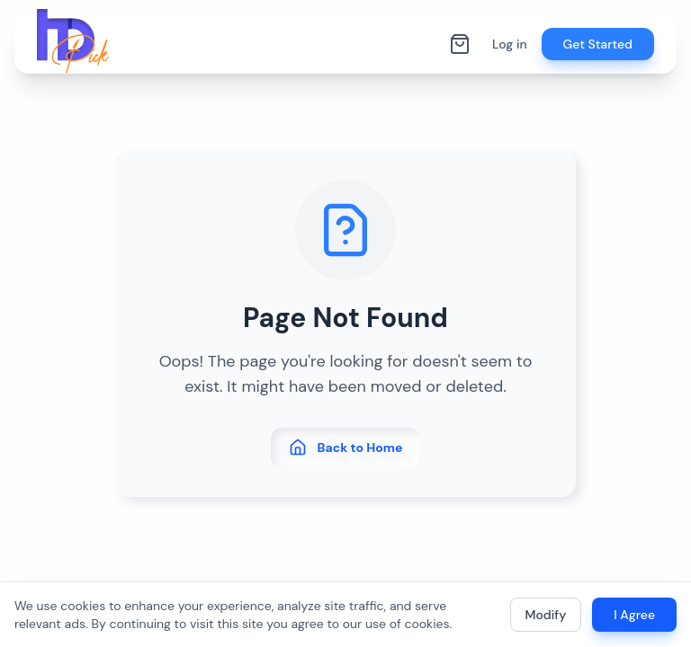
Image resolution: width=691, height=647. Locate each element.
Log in (509, 44)
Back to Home (346, 447)
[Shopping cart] (460, 44)
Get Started (598, 44)
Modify (546, 615)
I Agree (634, 615)
